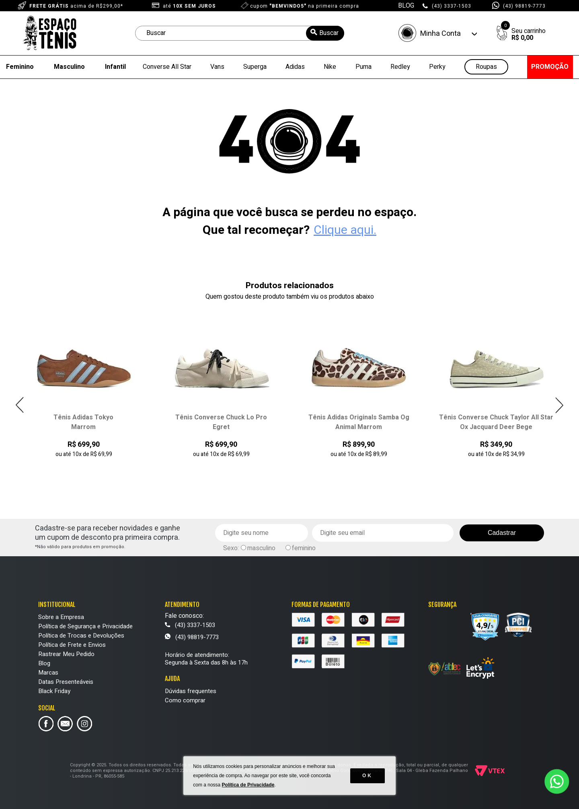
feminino (304, 548)
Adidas (295, 67)
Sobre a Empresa (61, 617)
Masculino (69, 67)
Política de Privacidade (248, 785)
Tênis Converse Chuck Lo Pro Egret (221, 422)
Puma (363, 67)
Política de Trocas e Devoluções (81, 635)
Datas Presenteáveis (65, 681)
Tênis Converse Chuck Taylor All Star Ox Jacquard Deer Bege (496, 422)
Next (559, 405)
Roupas (486, 67)
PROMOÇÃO (550, 67)
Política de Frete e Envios (72, 644)
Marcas (48, 672)
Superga (255, 67)
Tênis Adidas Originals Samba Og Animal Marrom (358, 422)
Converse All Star (167, 67)
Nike (330, 67)
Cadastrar (502, 532)
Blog (44, 663)
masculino (261, 548)
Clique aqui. (345, 230)
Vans (217, 67)
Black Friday (54, 691)
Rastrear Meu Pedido (66, 654)
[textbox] (239, 33)
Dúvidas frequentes (190, 691)
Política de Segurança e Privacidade (85, 626)
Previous (19, 405)
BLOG (406, 5)
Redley (400, 67)
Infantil (115, 67)
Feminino (20, 67)
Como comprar (185, 700)
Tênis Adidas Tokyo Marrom (83, 422)
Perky (437, 67)
